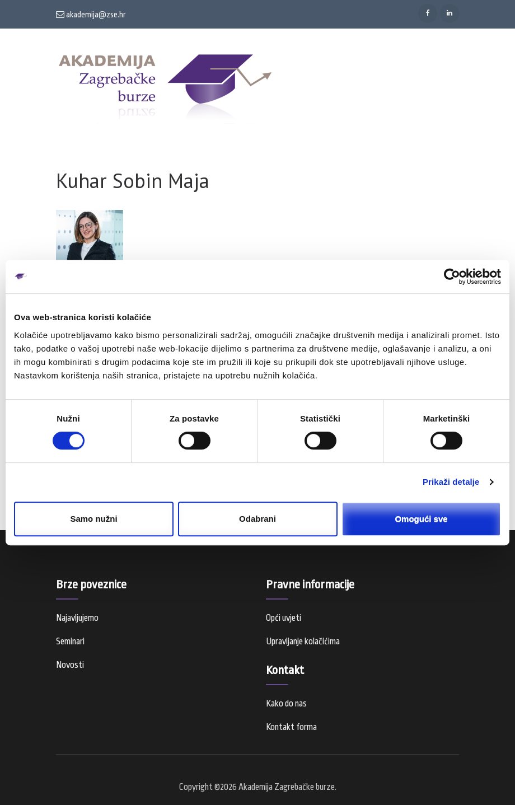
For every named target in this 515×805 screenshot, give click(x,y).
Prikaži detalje (451, 481)
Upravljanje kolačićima (303, 641)
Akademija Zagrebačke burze (286, 787)
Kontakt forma (291, 727)
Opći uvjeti (283, 618)
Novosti (70, 665)
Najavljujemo (77, 618)
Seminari (70, 641)
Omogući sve (421, 518)
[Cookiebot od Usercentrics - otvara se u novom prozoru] (452, 276)
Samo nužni (93, 518)
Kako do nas (286, 704)
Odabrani (257, 518)
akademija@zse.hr (91, 14)
